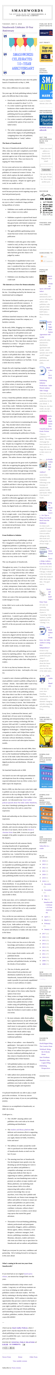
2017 (44, 934)
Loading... (42, 979)
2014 (44, 944)
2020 (44, 874)
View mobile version (20, 1361)
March (46, 920)
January (47, 929)
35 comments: (15, 1344)
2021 (44, 871)
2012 (44, 950)
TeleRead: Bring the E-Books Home (45, 1051)
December (47, 884)
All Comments (47, 261)
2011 (44, 954)
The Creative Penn (45, 1046)
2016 (44, 937)
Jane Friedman (44, 1057)
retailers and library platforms (21, 1130)
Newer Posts (6, 1357)
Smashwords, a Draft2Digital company (31, 15)
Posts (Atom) (16, 1368)
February (47, 923)
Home (20, 1357)
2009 (44, 961)
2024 (44, 861)
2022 (44, 868)
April (46, 917)
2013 (44, 947)
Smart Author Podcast (20, 1328)
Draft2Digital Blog (45, 1043)
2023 (44, 864)
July (45, 896)
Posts (44, 257)
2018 (44, 881)
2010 (44, 957)
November (47, 890)
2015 (44, 940)
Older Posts (33, 1357)
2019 (44, 878)
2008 (44, 964)
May (46, 899)
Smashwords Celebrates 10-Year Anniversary (17, 29)
